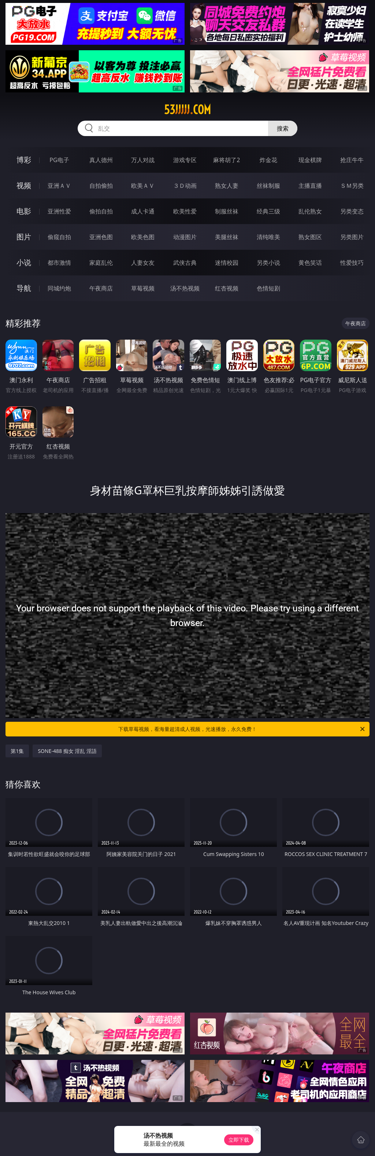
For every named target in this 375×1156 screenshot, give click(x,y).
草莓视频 (143, 288)
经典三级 (268, 211)
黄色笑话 (310, 263)
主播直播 (310, 186)
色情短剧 (268, 288)
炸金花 (268, 160)
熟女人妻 (226, 186)
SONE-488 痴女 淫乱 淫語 (67, 750)
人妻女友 (143, 263)
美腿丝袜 (226, 237)
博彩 (23, 160)
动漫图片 (185, 237)
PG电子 (59, 160)
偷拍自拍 (101, 211)
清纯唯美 (268, 237)
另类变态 (352, 211)
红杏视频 (226, 288)
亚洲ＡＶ (59, 186)
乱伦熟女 (310, 211)
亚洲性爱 (59, 211)
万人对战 (143, 160)
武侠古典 (185, 263)
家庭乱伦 (101, 263)
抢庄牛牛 (352, 160)
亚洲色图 (101, 237)
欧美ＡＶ (143, 186)
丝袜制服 (268, 186)
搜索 (283, 128)
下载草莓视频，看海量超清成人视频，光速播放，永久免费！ (242, 729)
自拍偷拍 (101, 186)
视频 (23, 185)
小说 (23, 262)
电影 (23, 211)
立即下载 (239, 1139)
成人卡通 (143, 211)
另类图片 (352, 237)
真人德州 (101, 160)
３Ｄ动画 (185, 186)
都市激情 (59, 263)
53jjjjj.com (187, 109)
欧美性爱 (185, 211)
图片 (23, 237)
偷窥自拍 (59, 237)
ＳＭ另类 (352, 186)
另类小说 (268, 263)
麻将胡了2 (226, 160)
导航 (23, 288)
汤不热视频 (185, 288)
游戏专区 (185, 160)
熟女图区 (310, 237)
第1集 (17, 750)
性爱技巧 (352, 263)
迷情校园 (226, 263)
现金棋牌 (310, 160)
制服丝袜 (226, 211)
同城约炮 (59, 288)
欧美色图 (143, 237)
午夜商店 (101, 288)
